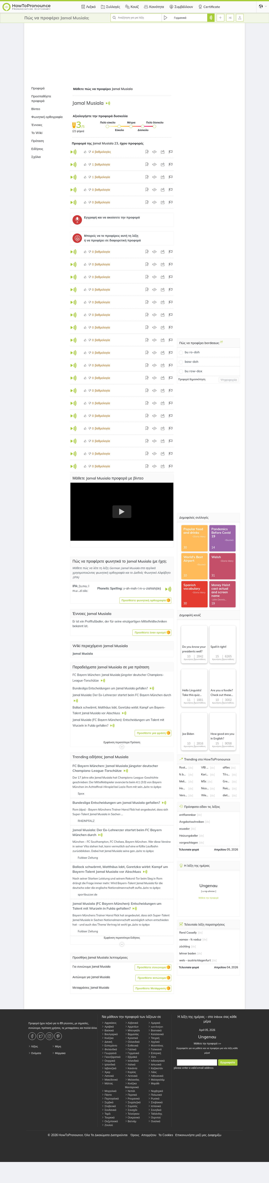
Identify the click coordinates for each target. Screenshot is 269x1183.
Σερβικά (107, 1102)
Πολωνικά (155, 1094)
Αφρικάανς (109, 1022)
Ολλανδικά (132, 1041)
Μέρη (56, 1046)
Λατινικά (108, 1075)
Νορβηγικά (155, 1091)
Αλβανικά (131, 1022)
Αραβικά (108, 1026)
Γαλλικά (130, 1049)
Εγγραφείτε (227, 1062)
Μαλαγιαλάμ (156, 1079)
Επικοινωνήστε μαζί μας (191, 1135)
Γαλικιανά (155, 1049)
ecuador (184, 828)
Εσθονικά (131, 1045)
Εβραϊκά (131, 1056)
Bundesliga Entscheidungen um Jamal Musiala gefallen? (117, 802)
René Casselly (188, 932)
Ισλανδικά (132, 1060)
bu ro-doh (192, 352)
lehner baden (187, 953)
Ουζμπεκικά (110, 1121)
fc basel (183, 774)
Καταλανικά (156, 1034)
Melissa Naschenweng (183, 781)
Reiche (227, 788)
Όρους (135, 1135)
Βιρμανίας (132, 1034)
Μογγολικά (109, 1091)
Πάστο (107, 1094)
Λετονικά (131, 1075)
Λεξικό (88, 7)
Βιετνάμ (130, 1121)
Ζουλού (107, 1125)
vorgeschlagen (188, 842)
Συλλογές (110, 7)
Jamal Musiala (83, 654)
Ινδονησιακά (156, 1060)
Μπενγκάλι (132, 1030)
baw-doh (191, 362)
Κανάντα (131, 1068)
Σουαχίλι (131, 1109)
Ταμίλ (106, 1113)
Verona (183, 795)
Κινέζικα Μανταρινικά (132, 1085)
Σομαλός (131, 1106)
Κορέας (130, 1072)
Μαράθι (153, 1083)
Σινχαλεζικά (133, 1102)
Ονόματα (34, 1053)
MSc (203, 781)
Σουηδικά (154, 1109)
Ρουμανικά (132, 1098)
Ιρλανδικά (108, 1064)
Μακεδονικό (110, 1079)
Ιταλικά (130, 1064)
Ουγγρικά (108, 1060)
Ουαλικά (154, 1121)
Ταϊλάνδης (155, 1113)
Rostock (183, 767)
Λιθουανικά (155, 1075)
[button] (145, 600)
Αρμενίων (131, 1026)
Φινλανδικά (109, 1049)
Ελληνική (154, 1053)
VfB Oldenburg (205, 767)
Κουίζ (131, 7)
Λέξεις (33, 1046)
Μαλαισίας (132, 1079)
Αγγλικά (154, 1041)
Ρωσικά (153, 1098)
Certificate (208, 7)
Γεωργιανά (109, 1053)
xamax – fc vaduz (190, 939)
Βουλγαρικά (109, 1034)
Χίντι (152, 1056)
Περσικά (131, 1094)
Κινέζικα (107, 1038)
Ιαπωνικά (154, 1064)
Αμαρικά (154, 1022)
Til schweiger (227, 774)
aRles (226, 767)
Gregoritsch (227, 781)
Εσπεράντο (109, 1045)
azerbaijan (155, 1026)
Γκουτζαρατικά (111, 1056)
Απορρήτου (148, 1135)
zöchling (184, 946)
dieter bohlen (227, 795)
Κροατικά (131, 1038)
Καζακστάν (155, 1068)
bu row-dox (193, 371)
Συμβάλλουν (180, 7)
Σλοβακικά (155, 1102)
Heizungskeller (188, 835)
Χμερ (106, 1072)
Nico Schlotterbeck (205, 788)
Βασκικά (108, 1030)
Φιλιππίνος (155, 1045)
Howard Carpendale (183, 788)
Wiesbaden (205, 795)
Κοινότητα (153, 7)
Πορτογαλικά (110, 1098)
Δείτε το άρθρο (152, 786)
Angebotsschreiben (191, 821)
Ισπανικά (154, 1106)
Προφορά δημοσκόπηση (191, 379)
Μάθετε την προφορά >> (207, 1043)
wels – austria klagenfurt (195, 960)
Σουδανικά (109, 1109)
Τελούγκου (132, 1113)
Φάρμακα (58, 1053)
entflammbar (187, 814)
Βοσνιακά (154, 1030)
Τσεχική (153, 1038)
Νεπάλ (130, 1091)
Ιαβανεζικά (109, 1068)
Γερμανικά (132, 1053)
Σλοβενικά (109, 1106)
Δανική (107, 1041)
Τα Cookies (165, 1135)
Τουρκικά (108, 1117)
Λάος (152, 1072)
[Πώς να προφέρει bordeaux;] (221, 343)
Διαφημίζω (214, 1135)
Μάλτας (107, 1083)
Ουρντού (154, 1117)
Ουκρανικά (132, 1117)
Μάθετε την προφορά (209, 898)
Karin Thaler (205, 774)
